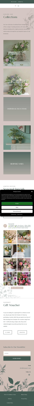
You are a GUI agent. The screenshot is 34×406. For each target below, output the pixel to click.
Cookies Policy (13, 214)
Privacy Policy (19, 214)
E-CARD (7, 332)
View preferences (17, 211)
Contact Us (20, 1)
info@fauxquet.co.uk (25, 368)
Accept (17, 203)
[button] (32, 191)
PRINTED (22, 332)
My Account (13, 1)
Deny (17, 207)
